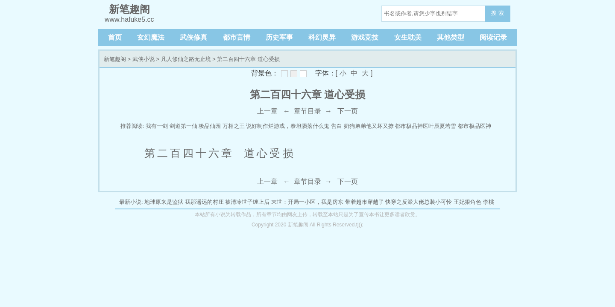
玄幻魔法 (150, 37)
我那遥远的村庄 (204, 202)
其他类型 (450, 37)
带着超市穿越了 (364, 202)
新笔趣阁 (115, 59)
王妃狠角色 (467, 202)
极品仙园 (210, 126)
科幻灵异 (322, 37)
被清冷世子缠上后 (247, 202)
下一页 (347, 111)
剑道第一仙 (184, 126)
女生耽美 (408, 37)
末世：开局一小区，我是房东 (307, 202)
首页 (115, 37)
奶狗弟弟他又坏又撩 (369, 126)
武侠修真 (193, 37)
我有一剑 (157, 126)
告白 (336, 126)
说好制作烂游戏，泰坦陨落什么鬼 (287, 126)
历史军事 (279, 37)
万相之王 (234, 126)
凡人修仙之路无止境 (186, 59)
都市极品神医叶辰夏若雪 (425, 126)
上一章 (267, 111)
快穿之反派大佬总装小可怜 (418, 202)
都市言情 (236, 37)
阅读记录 (493, 37)
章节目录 (307, 111)
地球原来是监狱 (163, 202)
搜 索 (497, 13)
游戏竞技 (364, 37)
